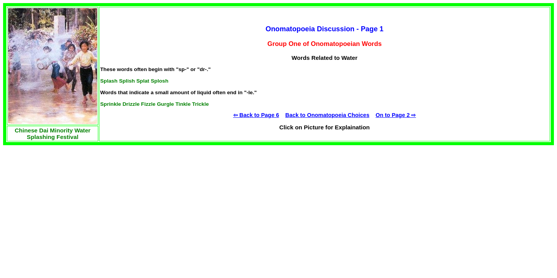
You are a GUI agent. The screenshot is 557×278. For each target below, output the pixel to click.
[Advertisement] (61, 193)
